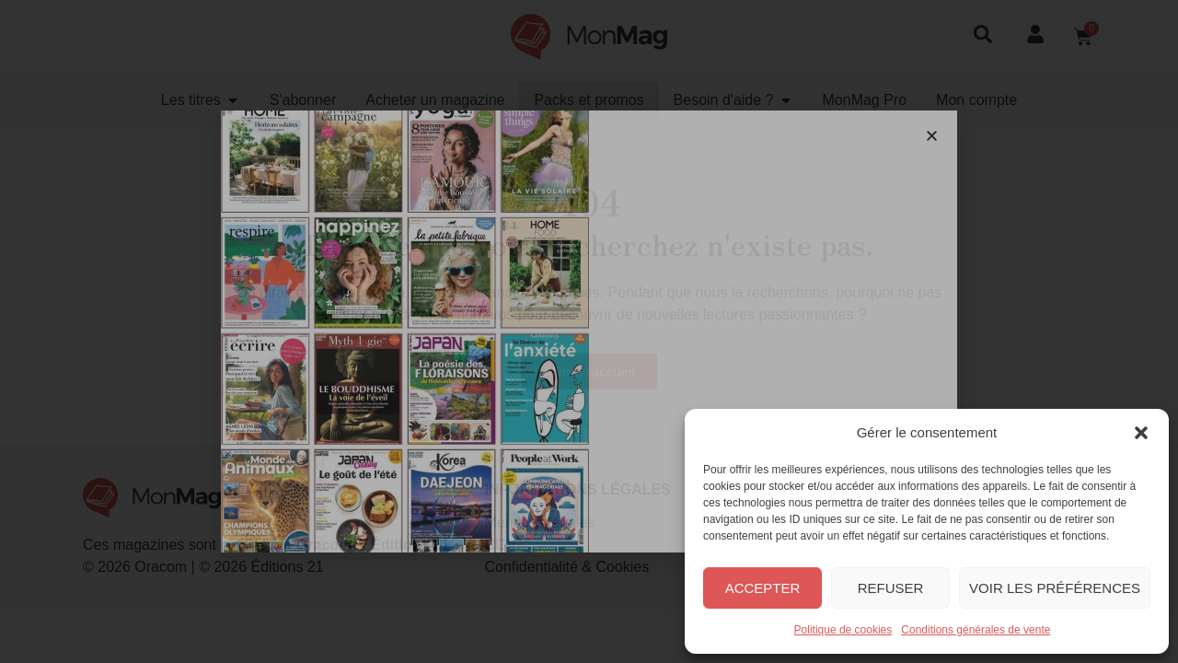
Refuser (891, 588)
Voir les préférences (1054, 588)
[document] (589, 331)
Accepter (763, 588)
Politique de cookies (843, 629)
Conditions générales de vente (975, 629)
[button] (1141, 433)
